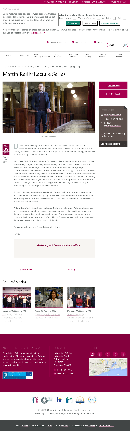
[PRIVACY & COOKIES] (44, 425)
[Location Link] (108, 375)
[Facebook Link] (99, 354)
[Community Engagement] (120, 56)
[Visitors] (98, 42)
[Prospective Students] (56, 42)
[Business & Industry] (89, 56)
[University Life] (24, 56)
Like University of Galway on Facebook (113, 134)
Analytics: (106, 18)
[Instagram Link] (92, 354)
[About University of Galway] (42, 56)
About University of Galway (19, 67)
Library (75, 2)
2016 (65, 67)
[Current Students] (80, 42)
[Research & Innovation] (74, 56)
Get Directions (64, 370)
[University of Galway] (21, 44)
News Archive (55, 67)
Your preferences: (87, 18)
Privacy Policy (38, 33)
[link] (35, 400)
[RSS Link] (123, 354)
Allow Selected (111, 23)
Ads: (120, 18)
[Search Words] (117, 45)
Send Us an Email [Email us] (65, 374)
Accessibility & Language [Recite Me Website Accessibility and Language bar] (94, 2)
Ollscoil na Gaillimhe (56, 2)
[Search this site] (125, 45)
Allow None (90, 23)
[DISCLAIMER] (23, 425)
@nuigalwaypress (112, 125)
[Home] (3, 67)
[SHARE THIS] (113, 85)
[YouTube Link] (107, 354)
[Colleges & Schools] (59, 56)
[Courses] (9, 56)
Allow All (75, 23)
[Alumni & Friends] (105, 56)
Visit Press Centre (110, 144)
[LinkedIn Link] (115, 354)
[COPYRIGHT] (63, 425)
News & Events (41, 67)
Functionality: (65, 18)
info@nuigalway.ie (112, 114)
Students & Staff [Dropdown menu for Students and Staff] (118, 2)
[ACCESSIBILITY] (106, 425)
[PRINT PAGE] (113, 94)
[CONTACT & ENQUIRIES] (85, 425)
